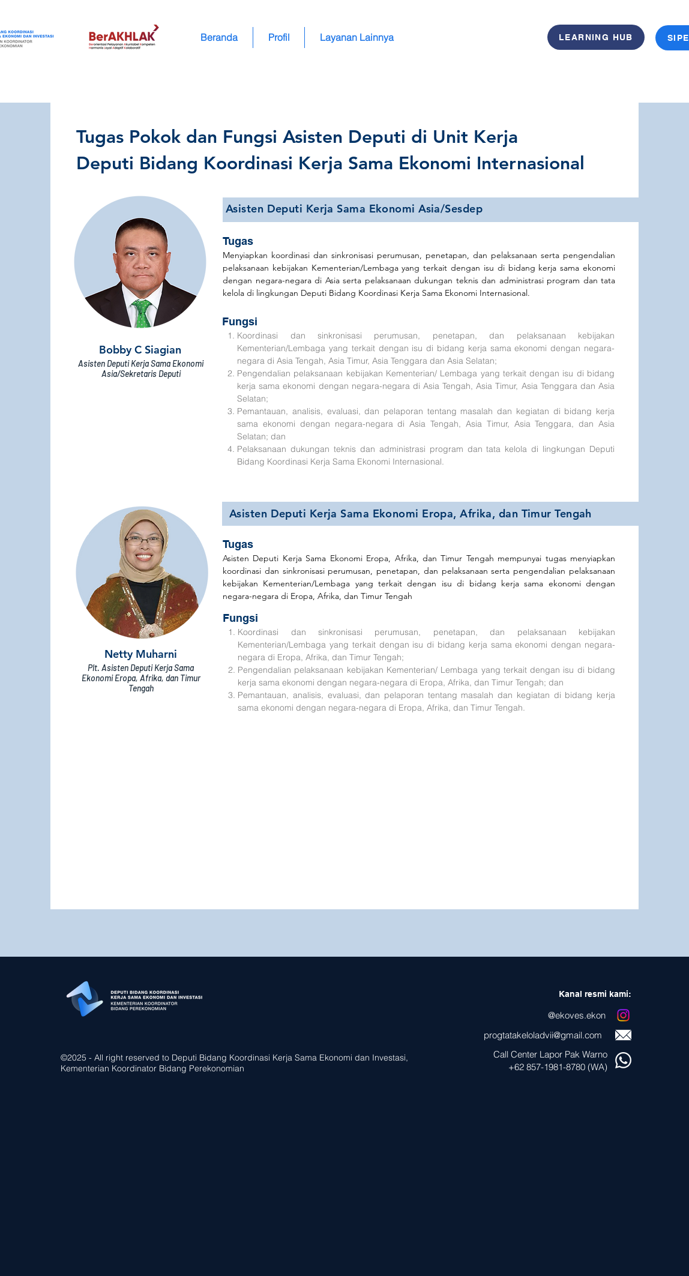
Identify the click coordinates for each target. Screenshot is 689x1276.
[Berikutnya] (628, 506)
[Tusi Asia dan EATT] (345, 894)
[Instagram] (623, 1015)
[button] (278, 37)
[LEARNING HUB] (596, 37)
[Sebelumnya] (61, 506)
